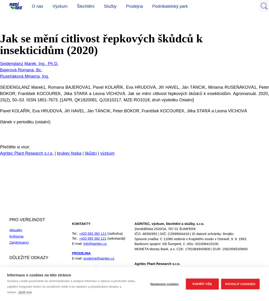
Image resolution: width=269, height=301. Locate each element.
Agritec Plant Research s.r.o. (27, 153)
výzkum (107, 153)
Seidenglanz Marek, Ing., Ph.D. (29, 63)
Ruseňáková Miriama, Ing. (24, 76)
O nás (37, 6)
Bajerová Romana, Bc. (21, 70)
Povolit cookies (240, 284)
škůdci (91, 153)
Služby (110, 6)
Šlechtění (86, 6)
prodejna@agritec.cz (98, 258)
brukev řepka (69, 153)
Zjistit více (25, 292)
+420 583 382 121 (92, 238)
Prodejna (134, 6)
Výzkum (60, 6)
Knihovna (16, 236)
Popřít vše (202, 284)
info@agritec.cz (95, 244)
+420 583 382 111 (92, 233)
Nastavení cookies (164, 284)
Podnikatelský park (170, 6)
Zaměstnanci (19, 242)
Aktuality (15, 230)
